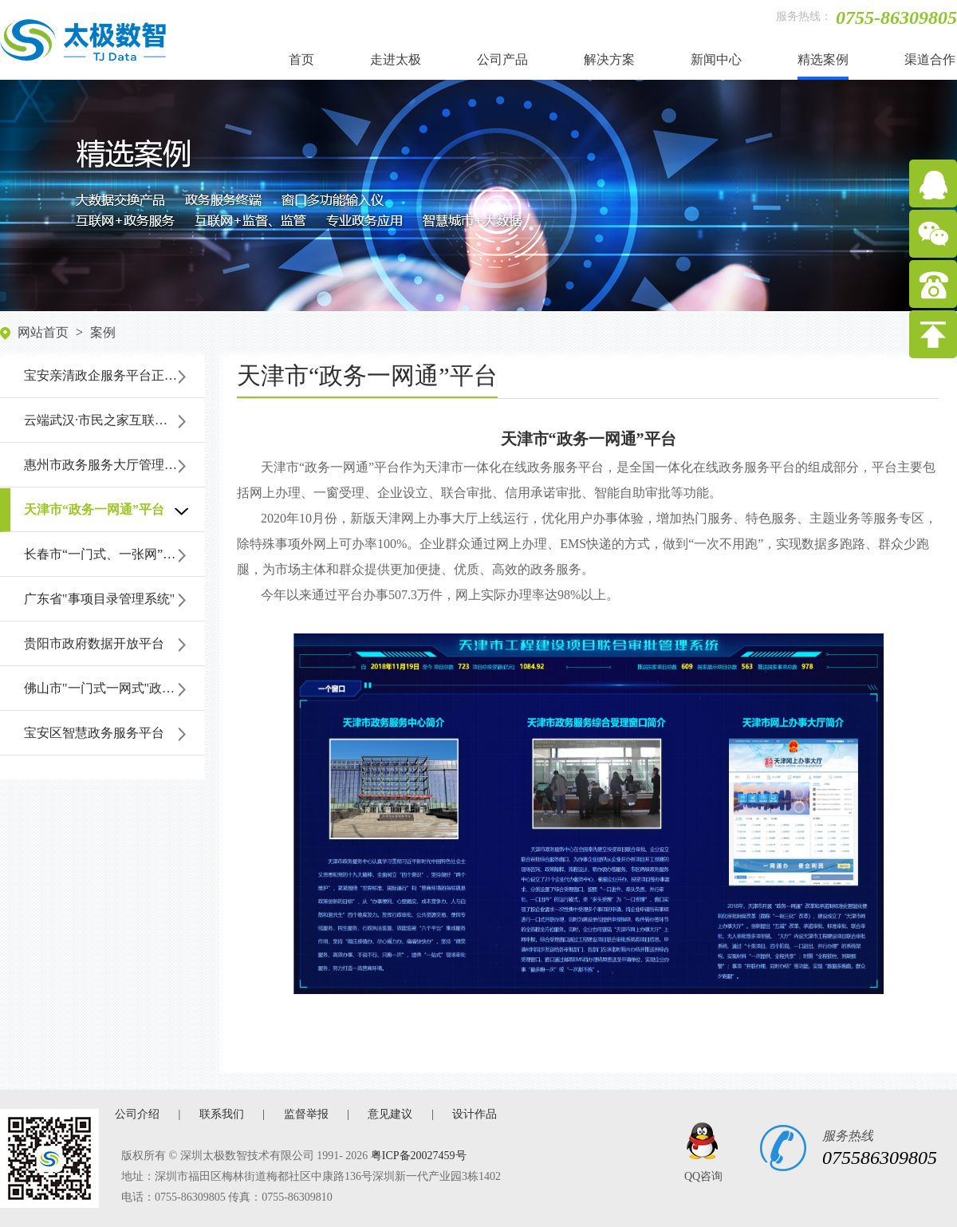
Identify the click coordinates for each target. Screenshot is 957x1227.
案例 (103, 332)
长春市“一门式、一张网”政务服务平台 (114, 554)
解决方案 (609, 59)
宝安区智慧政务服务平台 (94, 733)
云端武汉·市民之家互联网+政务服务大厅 (114, 420)
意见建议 (390, 1114)
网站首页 (43, 332)
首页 (301, 59)
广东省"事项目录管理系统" (99, 599)
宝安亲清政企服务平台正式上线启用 (114, 375)
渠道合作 (929, 59)
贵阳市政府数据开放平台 (94, 643)
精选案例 (823, 59)
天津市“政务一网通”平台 (94, 509)
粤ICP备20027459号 (419, 1156)
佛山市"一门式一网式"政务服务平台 (114, 688)
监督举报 (306, 1114)
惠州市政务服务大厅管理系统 (107, 464)
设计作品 (474, 1114)
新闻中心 (716, 59)
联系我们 (221, 1114)
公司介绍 (137, 1114)
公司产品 (502, 59)
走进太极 (395, 59)
